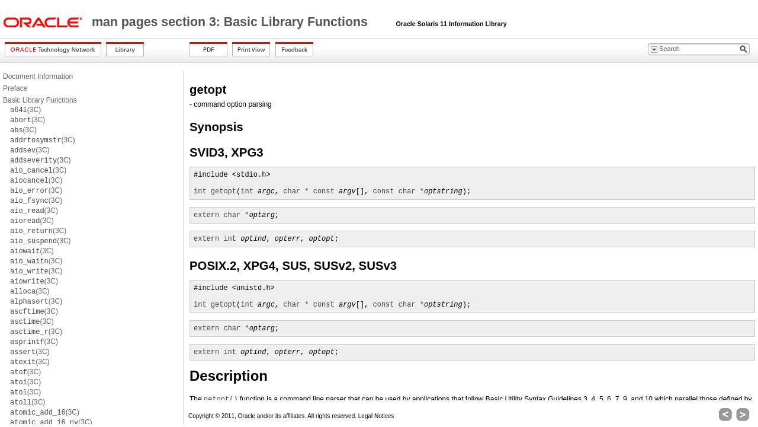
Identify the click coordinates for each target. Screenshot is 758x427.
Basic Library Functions (40, 100)
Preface (15, 88)
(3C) (25, 110)
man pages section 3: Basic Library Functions (231, 22)
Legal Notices (376, 416)
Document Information (38, 76)
